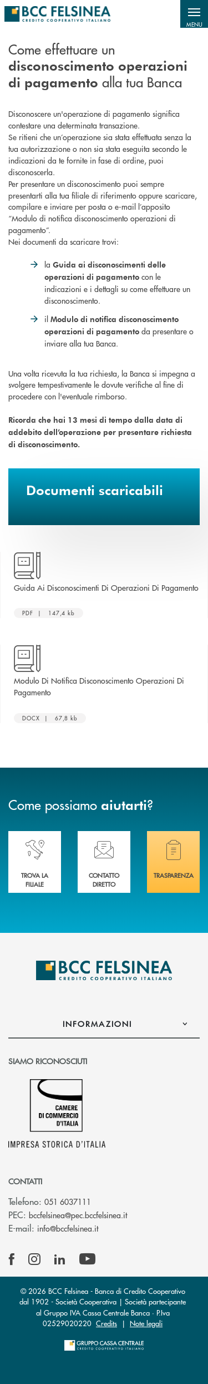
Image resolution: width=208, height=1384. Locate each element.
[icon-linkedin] (60, 1259)
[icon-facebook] (11, 1259)
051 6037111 (67, 1201)
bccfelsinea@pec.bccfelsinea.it (78, 1214)
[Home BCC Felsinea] (57, 14)
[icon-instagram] (34, 1259)
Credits (106, 1323)
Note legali (146, 1323)
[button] (194, 14)
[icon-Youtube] (87, 1259)
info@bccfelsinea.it (67, 1228)
